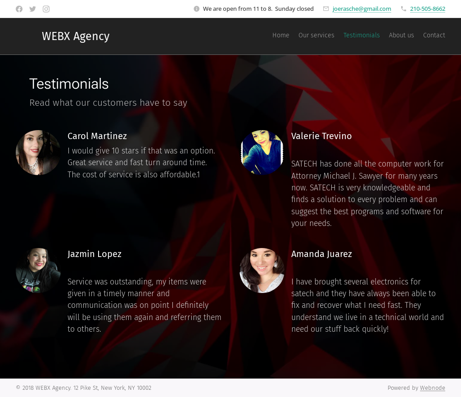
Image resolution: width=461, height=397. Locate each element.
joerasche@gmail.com (362, 9)
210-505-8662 (427, 9)
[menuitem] (410, 36)
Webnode (432, 387)
